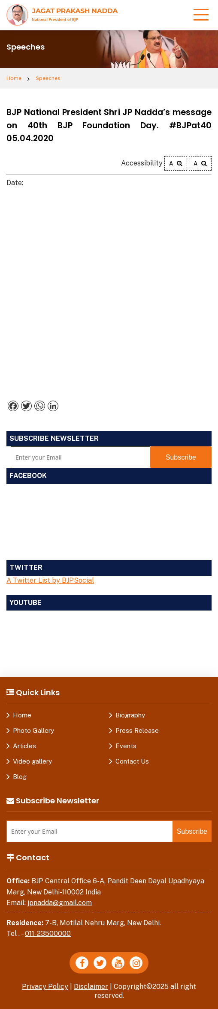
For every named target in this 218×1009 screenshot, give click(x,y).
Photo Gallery (33, 730)
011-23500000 (48, 933)
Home (13, 78)
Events (125, 745)
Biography (130, 715)
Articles (24, 745)
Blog (20, 776)
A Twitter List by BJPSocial (50, 580)
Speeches (48, 78)
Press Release (137, 730)
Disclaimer (91, 986)
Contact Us (132, 761)
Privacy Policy (45, 986)
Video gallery (32, 761)
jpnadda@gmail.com (59, 903)
